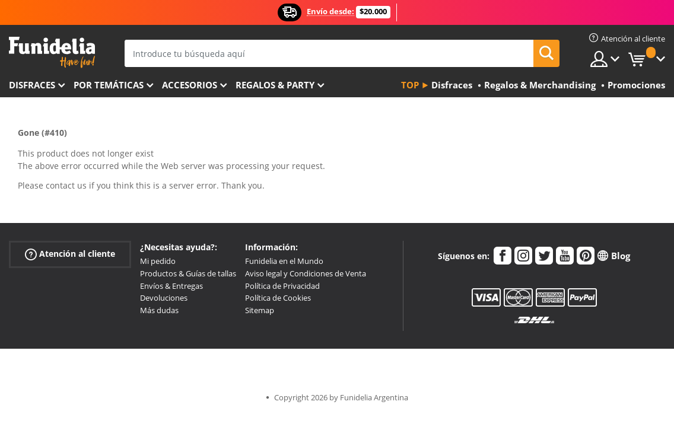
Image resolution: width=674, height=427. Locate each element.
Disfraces (32, 85)
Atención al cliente (70, 254)
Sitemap (259, 310)
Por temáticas (109, 85)
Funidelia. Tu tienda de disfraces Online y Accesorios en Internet (52, 52)
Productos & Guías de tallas (188, 273)
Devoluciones (163, 297)
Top (410, 85)
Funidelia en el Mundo (284, 261)
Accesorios (189, 85)
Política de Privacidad (282, 286)
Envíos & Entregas (171, 286)
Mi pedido (158, 261)
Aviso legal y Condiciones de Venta (305, 273)
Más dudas (159, 310)
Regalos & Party (275, 85)
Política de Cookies (278, 297)
